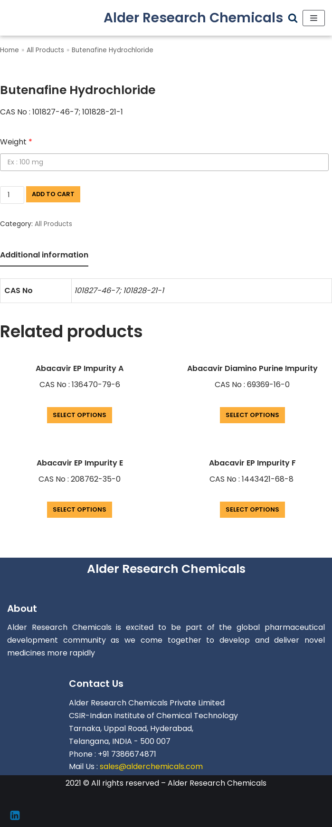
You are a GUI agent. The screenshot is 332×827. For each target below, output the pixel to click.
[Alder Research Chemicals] (193, 18)
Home (9, 50)
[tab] (44, 255)
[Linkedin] (15, 815)
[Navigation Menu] (314, 18)
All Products (45, 50)
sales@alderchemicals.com (151, 766)
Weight (16, 141)
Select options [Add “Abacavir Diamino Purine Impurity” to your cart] (252, 415)
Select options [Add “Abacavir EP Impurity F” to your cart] (252, 509)
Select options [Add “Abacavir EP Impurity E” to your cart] (79, 509)
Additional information (44, 254)
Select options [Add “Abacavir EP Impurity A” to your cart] (79, 415)
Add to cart (53, 194)
